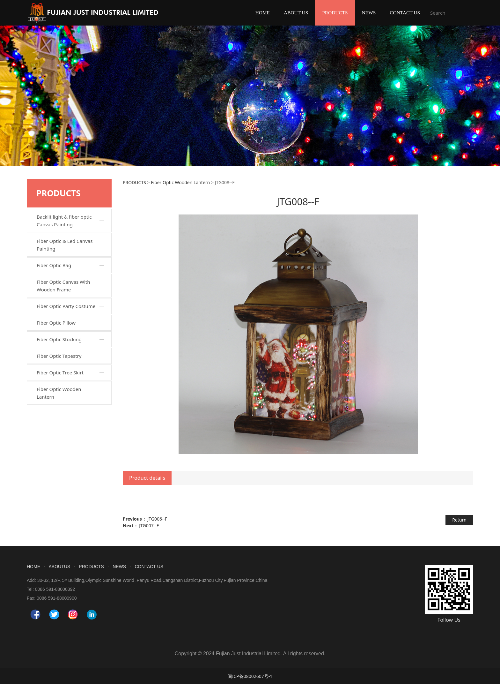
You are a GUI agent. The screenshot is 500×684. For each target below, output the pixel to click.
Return (459, 520)
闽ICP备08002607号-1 (250, 676)
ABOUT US (296, 12)
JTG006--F (157, 519)
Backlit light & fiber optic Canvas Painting (64, 221)
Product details (147, 477)
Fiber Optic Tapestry (59, 356)
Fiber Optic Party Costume (66, 306)
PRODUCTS (335, 12)
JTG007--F (149, 525)
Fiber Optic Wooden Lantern (59, 393)
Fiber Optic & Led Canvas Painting (64, 245)
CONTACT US (405, 12)
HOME (262, 12)
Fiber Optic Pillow (56, 322)
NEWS (369, 12)
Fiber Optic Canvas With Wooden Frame (63, 286)
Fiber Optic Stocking (59, 339)
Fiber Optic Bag (54, 265)
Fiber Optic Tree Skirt (60, 372)
